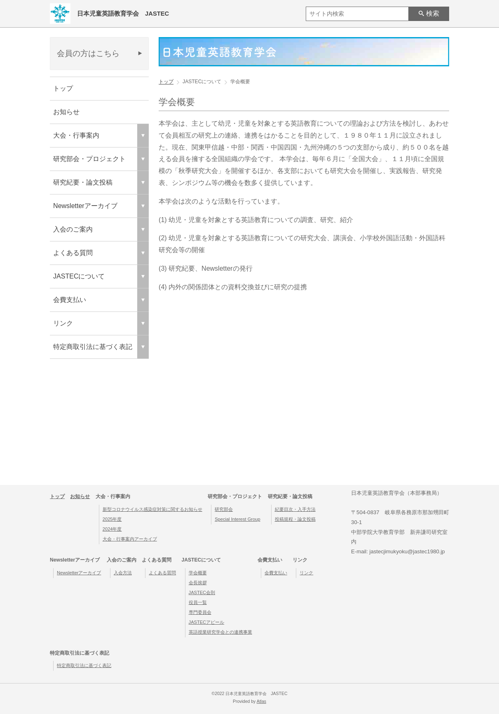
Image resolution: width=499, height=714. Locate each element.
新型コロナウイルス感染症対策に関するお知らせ (152, 509)
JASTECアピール (207, 622)
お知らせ (66, 111)
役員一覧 (198, 602)
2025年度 (112, 519)
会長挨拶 (198, 582)
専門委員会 (200, 612)
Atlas (261, 701)
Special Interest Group (237, 519)
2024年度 (112, 529)
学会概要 (198, 572)
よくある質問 (162, 572)
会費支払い (276, 572)
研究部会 (224, 509)
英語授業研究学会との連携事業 (220, 632)
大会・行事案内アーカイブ (130, 538)
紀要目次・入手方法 (295, 509)
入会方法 (123, 572)
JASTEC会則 (202, 592)
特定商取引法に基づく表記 (84, 665)
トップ (63, 88)
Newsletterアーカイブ (79, 572)
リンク (306, 572)
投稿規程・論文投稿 (295, 519)
